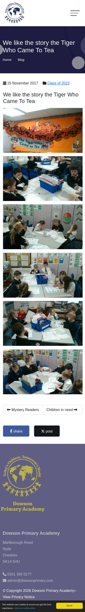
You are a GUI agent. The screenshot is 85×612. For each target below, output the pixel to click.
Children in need (62, 410)
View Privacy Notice (19, 597)
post (47, 431)
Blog (21, 60)
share (16, 431)
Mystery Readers (23, 410)
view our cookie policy (24, 608)
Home (7, 60)
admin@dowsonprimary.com (30, 584)
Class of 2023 (59, 83)
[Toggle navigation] (75, 13)
